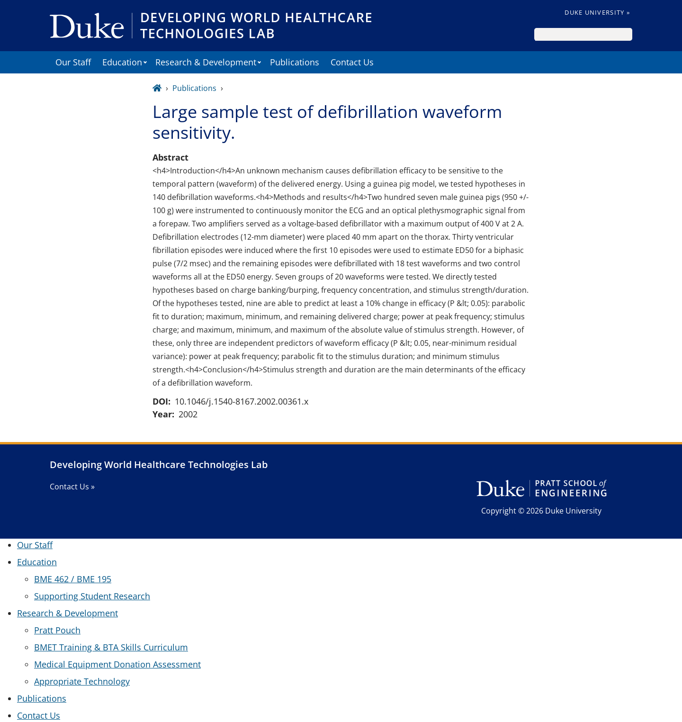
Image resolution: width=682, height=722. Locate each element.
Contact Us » (72, 486)
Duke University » (597, 12)
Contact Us (352, 62)
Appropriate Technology (82, 681)
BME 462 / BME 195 (72, 579)
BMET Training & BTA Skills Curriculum (111, 647)
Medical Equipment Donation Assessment (117, 664)
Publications (294, 62)
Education (122, 62)
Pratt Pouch (57, 630)
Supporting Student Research (92, 596)
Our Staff (73, 62)
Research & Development (205, 62)
